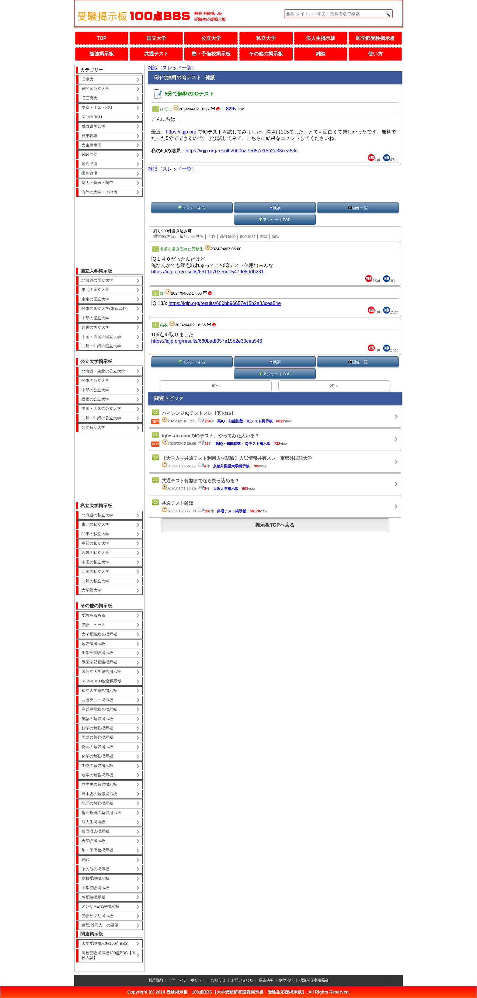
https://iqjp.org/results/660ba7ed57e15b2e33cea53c (242, 150)
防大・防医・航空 (97, 182)
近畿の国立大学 (95, 327)
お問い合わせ (242, 980)
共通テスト (156, 53)
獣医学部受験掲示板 (99, 662)
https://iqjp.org (181, 131)
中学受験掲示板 (95, 887)
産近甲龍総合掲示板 (99, 709)
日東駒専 (89, 135)
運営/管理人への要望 (100, 925)
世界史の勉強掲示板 (99, 784)
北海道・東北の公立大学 (103, 371)
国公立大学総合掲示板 (101, 671)
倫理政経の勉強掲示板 (101, 812)
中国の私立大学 (95, 562)
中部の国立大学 (95, 318)
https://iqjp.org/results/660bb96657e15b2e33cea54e (225, 303)
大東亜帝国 (91, 145)
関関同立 (89, 154)
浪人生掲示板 (320, 38)
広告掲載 (266, 980)
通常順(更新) (164, 236)
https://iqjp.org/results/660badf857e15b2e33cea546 (206, 341)
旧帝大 (87, 79)
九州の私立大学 (95, 581)
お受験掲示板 (93, 897)
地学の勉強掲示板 (97, 775)
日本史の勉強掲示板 (99, 794)
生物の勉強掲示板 (97, 765)
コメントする (191, 208)
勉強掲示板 (101, 53)
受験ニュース (93, 624)
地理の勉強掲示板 (97, 803)
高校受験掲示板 (95, 878)
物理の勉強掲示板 (97, 746)
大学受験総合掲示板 (99, 634)
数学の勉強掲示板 (97, 728)
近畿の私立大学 (95, 552)
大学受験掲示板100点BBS (105, 943)
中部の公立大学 (95, 390)
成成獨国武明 (93, 126)
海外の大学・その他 (99, 192)
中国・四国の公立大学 (101, 408)
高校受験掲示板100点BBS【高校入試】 (109, 955)
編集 (276, 236)
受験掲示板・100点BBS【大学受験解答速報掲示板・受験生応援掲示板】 (236, 991)
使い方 (375, 53)
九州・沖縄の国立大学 (101, 346)
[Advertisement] (109, 227)
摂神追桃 (89, 173)
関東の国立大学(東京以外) (105, 308)
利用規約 (155, 980)
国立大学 (156, 38)
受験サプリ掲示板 (97, 915)
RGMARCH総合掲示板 (102, 681)
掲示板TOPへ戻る (274, 525)
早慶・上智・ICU (97, 107)
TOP (102, 38)
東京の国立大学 (95, 299)
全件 (212, 236)
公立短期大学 (93, 427)
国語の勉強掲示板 (97, 737)
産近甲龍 (89, 163)
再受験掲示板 (93, 840)
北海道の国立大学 (97, 280)
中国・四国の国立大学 (101, 336)
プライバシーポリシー (187, 980)
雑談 (321, 53)
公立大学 (211, 38)
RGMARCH (92, 117)
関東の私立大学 (95, 534)
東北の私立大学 (95, 524)
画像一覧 (358, 208)
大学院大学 (91, 590)
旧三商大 (89, 98)
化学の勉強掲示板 (97, 756)
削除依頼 (286, 980)
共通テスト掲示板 (97, 700)
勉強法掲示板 (93, 643)
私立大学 (266, 38)
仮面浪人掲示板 (95, 831)
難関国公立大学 (95, 88)
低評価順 (248, 236)
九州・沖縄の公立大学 (101, 418)
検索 (275, 208)
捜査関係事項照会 (314, 980)
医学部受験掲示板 (375, 38)
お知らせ (218, 980)
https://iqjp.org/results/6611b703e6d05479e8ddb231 (207, 271)
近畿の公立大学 (95, 399)
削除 (264, 236)
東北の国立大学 (95, 289)
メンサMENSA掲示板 (100, 906)
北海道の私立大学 (97, 515)
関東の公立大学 (95, 380)
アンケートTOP (275, 219)
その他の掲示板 (266, 53)
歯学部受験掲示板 (97, 652)
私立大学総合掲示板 (99, 690)
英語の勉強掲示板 (97, 718)
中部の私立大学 (95, 543)
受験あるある (93, 615)
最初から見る (192, 236)
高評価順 (228, 236)
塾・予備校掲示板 (211, 53)
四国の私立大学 (95, 571)
